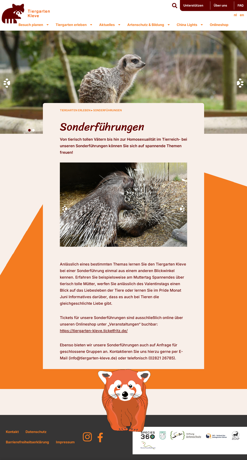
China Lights (190, 24)
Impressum (65, 442)
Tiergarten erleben (74, 24)
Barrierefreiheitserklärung (27, 442)
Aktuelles (109, 24)
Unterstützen (195, 5)
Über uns (222, 5)
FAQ (241, 5)
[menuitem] (235, 15)
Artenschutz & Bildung (148, 24)
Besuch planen (34, 24)
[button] (174, 5)
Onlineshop (219, 25)
